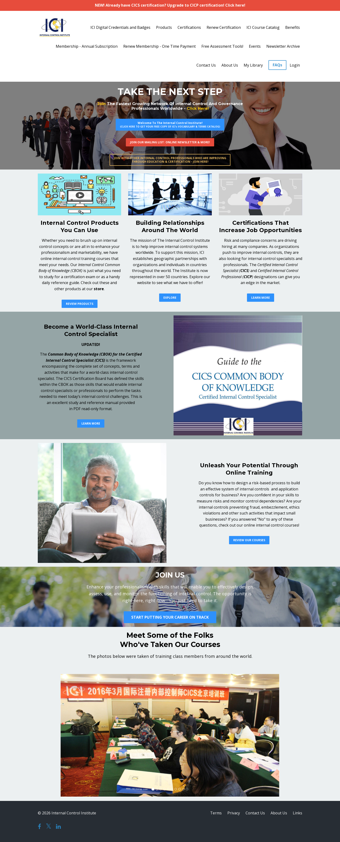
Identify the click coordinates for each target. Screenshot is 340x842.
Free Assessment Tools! (222, 46)
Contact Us (206, 65)
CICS (244, 270)
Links (297, 813)
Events (255, 46)
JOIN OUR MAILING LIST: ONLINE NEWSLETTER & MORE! (170, 142)
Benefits (292, 27)
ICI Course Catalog (263, 27)
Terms (216, 813)
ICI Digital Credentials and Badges (120, 27)
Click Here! (198, 108)
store (99, 288)
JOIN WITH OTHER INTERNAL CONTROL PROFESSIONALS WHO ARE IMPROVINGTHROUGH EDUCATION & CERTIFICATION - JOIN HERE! (170, 160)
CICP (248, 276)
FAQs (277, 65)
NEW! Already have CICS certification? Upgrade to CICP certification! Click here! (170, 5)
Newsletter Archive (283, 46)
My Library (253, 65)
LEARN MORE (260, 298)
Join (101, 104)
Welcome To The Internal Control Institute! (170, 124)
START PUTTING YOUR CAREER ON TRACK (170, 617)
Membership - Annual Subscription (87, 46)
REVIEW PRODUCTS (79, 304)
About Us (229, 65)
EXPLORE (169, 298)
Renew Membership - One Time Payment (159, 46)
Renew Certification (224, 27)
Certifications (189, 27)
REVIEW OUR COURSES (249, 540)
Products (164, 27)
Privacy (233, 813)
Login (295, 65)
